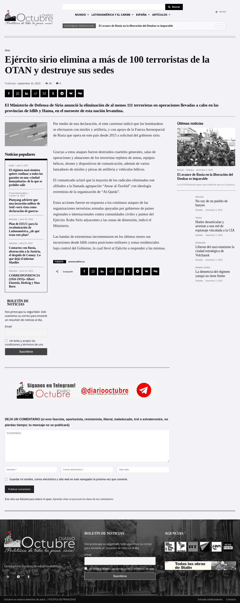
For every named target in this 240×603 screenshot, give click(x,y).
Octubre (190, 170)
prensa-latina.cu (76, 261)
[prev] (217, 25)
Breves (180, 170)
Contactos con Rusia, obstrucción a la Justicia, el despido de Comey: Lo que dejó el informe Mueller (25, 255)
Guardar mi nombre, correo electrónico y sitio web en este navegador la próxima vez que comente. (69, 479)
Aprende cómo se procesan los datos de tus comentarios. (83, 499)
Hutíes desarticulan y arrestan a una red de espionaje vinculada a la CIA (215, 226)
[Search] (174, 7)
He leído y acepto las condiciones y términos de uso (24, 342)
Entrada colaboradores (210, 599)
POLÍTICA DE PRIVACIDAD (62, 599)
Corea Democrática (18, 193)
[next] (223, 25)
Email (8, 326)
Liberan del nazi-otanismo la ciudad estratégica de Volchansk (214, 251)
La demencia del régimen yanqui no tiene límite (212, 274)
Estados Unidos (202, 267)
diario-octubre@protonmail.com (41, 566)
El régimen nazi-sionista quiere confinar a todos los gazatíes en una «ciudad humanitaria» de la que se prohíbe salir (26, 177)
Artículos (13, 219)
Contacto (231, 599)
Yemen (198, 218)
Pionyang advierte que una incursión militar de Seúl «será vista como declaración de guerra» (24, 205)
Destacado (200, 243)
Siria (7, 50)
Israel (11, 166)
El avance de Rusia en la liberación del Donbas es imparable (136, 25)
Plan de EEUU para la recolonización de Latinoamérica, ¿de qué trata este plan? (24, 229)
